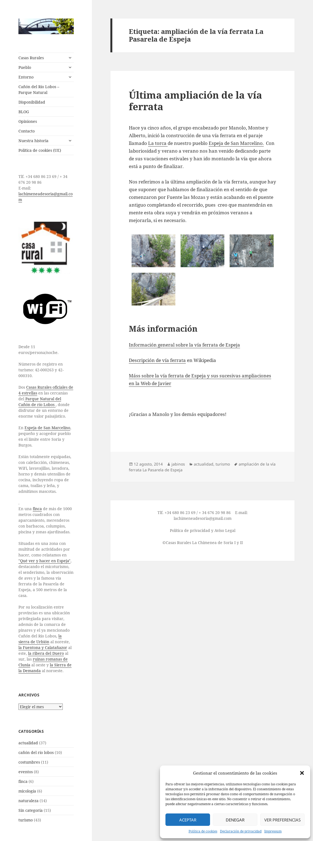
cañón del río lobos (36, 752)
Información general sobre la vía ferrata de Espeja (184, 345)
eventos (25, 771)
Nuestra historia (33, 140)
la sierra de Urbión (40, 638)
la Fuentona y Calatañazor (42, 647)
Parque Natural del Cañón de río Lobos (39, 401)
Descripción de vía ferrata (157, 360)
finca (37, 508)
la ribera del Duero (46, 653)
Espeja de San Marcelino (47, 427)
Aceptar (187, 820)
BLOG (23, 111)
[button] (302, 773)
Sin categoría (30, 810)
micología (27, 791)
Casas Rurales (31, 57)
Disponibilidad (31, 102)
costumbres (29, 762)
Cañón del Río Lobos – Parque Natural (38, 89)
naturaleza (28, 800)
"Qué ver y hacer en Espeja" (44, 560)
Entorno (26, 77)
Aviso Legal (224, 530)
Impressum (273, 831)
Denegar (235, 820)
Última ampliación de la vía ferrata (195, 100)
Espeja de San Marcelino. (236, 143)
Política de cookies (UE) (39, 150)
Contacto (26, 131)
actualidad (28, 742)
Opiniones (27, 121)
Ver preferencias (282, 820)
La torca (158, 143)
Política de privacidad (190, 530)
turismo (25, 820)
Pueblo (24, 67)
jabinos (178, 464)
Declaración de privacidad (241, 831)
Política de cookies (203, 831)
